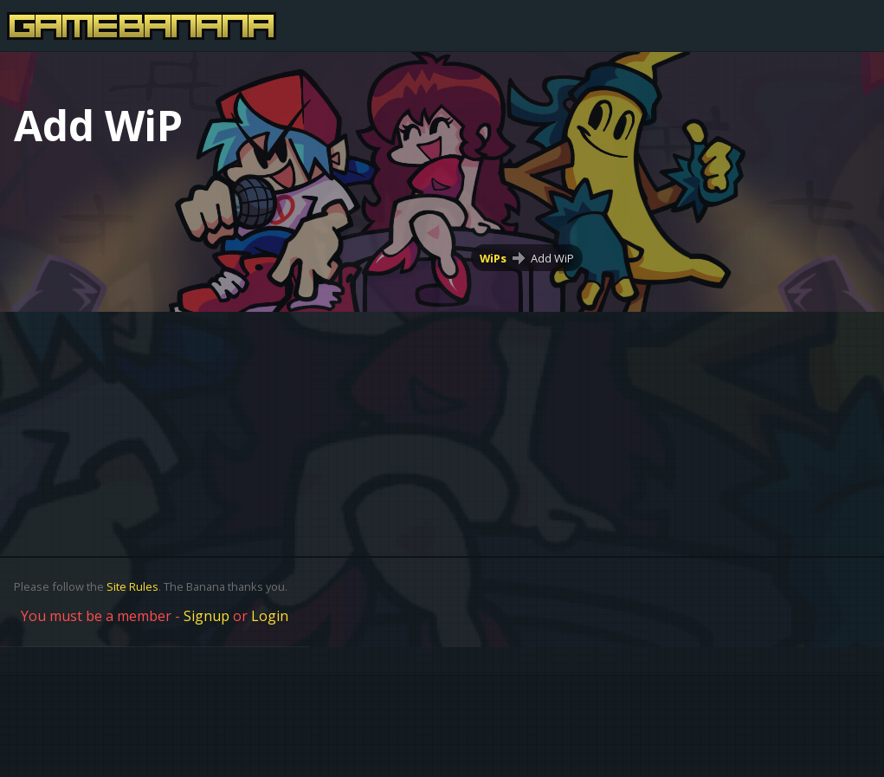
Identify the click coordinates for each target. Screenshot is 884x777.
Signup (206, 615)
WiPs (493, 258)
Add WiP (552, 258)
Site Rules (132, 586)
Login (269, 615)
